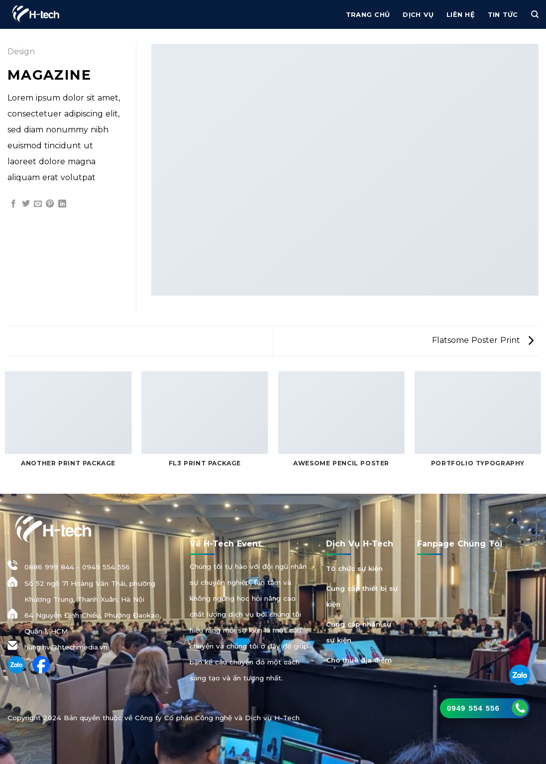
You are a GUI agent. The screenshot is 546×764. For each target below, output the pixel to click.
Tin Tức (503, 14)
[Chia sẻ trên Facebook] (13, 204)
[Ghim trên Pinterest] (50, 204)
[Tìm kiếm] (535, 14)
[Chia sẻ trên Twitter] (26, 204)
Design (21, 51)
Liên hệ (460, 14)
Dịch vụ (418, 14)
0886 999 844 (49, 567)
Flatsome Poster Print (483, 340)
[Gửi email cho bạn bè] (38, 204)
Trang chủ (368, 14)
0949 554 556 (106, 567)
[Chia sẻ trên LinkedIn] (62, 204)
